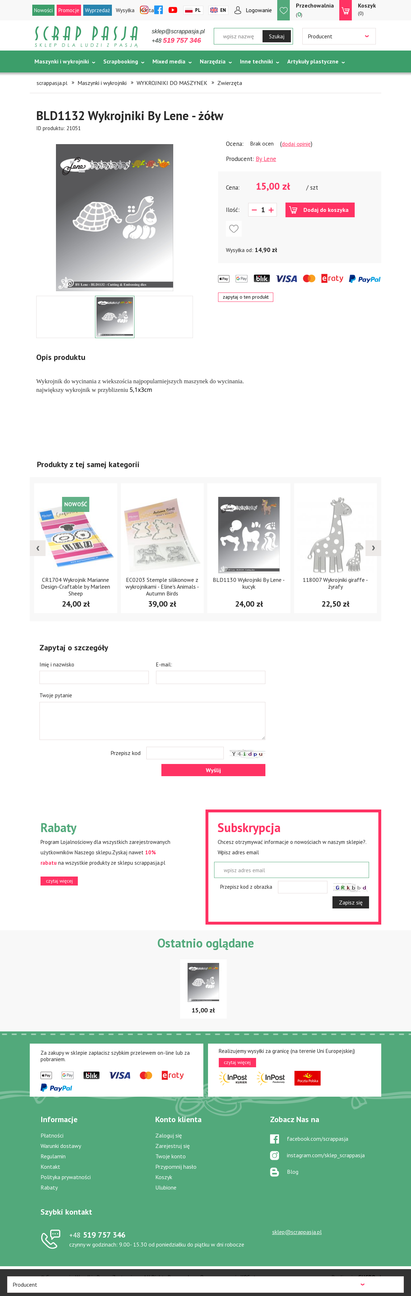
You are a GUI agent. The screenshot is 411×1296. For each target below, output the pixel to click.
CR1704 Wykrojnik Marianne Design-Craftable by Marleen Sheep (75, 586)
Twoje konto (170, 1156)
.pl (369, 1277)
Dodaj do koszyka (326, 209)
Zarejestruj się (172, 1145)
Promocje (68, 10)
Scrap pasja (86, 37)
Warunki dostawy (61, 1145)
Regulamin (53, 1156)
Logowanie (259, 10)
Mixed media (168, 61)
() (315, 9)
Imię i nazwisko (56, 664)
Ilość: (233, 210)
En (223, 10)
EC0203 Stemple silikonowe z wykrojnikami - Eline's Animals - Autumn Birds (162, 586)
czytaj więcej (59, 881)
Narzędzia (213, 61)
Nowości (43, 10)
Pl (198, 10)
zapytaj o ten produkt (246, 297)
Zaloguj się (168, 1135)
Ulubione (165, 1187)
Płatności (52, 1135)
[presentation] (38, 548)
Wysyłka (125, 10)
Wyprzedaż (97, 10)
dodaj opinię (296, 143)
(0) (367, 8)
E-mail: (164, 664)
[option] (114, 214)
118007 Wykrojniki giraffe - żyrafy (335, 583)
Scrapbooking (120, 61)
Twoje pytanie (55, 695)
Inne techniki (256, 61)
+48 (176, 41)
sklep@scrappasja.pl (178, 31)
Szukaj (276, 36)
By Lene (266, 159)
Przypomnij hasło (176, 1166)
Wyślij (213, 770)
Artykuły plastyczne (313, 61)
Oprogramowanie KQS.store (231, 1277)
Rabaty (49, 1187)
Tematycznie (51, 79)
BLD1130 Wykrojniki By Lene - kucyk (249, 583)
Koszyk (163, 1177)
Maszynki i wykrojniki (61, 61)
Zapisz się (351, 902)
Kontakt (50, 1166)
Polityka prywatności (66, 1177)
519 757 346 (97, 1235)
